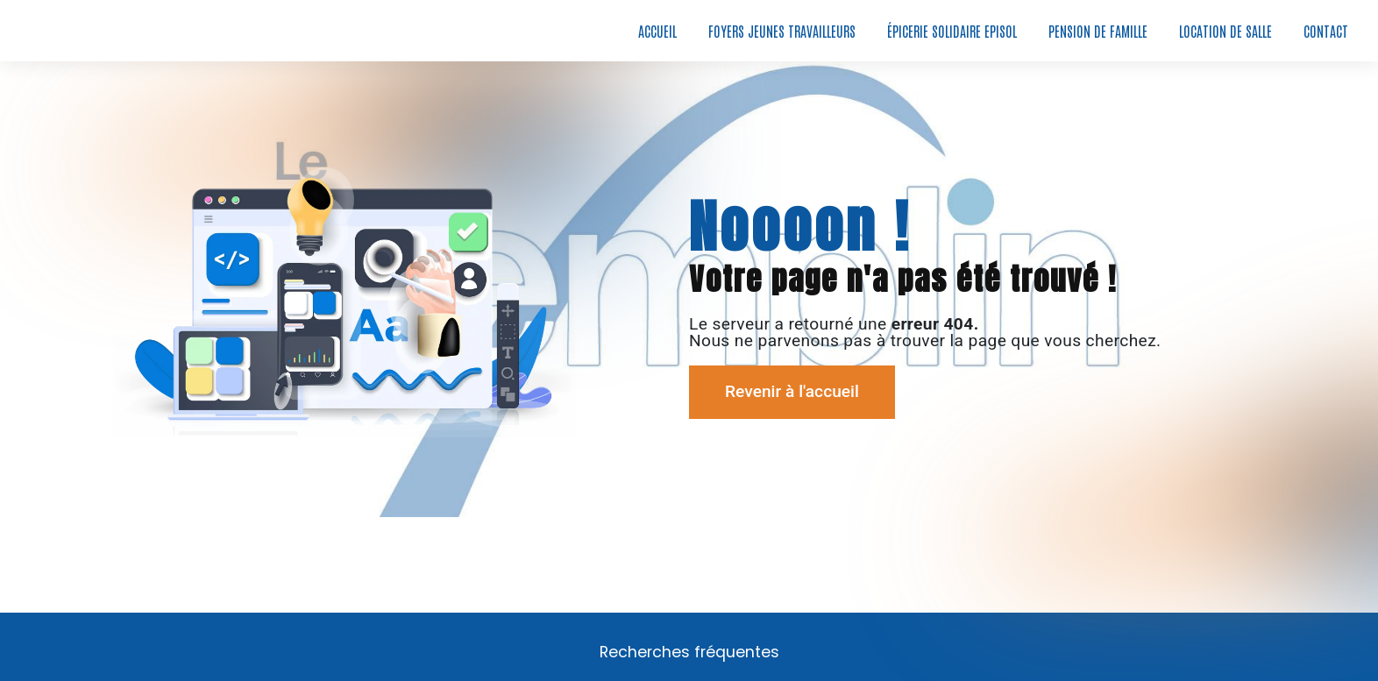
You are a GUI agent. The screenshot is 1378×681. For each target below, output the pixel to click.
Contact (1325, 30)
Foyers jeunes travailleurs (782, 30)
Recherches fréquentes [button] (689, 652)
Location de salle (1225, 30)
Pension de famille (1097, 30)
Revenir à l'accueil (792, 391)
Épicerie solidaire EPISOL (952, 30)
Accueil (657, 30)
